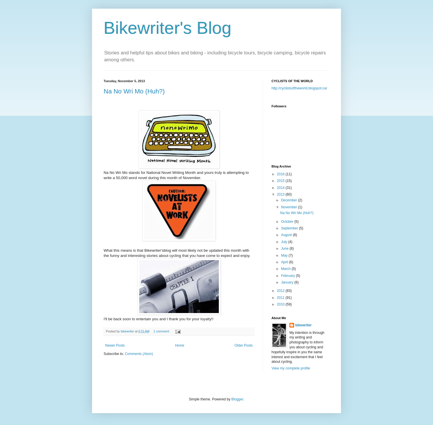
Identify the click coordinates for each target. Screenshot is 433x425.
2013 (281, 194)
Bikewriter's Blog (168, 28)
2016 (281, 174)
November (289, 207)
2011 (281, 298)
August (287, 235)
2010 (281, 304)
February (288, 276)
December (289, 200)
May (285, 255)
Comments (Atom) (139, 354)
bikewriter (303, 325)
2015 (281, 181)
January (287, 282)
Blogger (237, 399)
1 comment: (161, 331)
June (285, 248)
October (287, 222)
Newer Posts (115, 345)
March (286, 269)
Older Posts (243, 345)
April (285, 262)
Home (179, 345)
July (284, 242)
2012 (281, 291)
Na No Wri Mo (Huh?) (134, 91)
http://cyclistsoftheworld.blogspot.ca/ (299, 88)
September (290, 228)
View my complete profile (290, 368)
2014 (281, 188)
